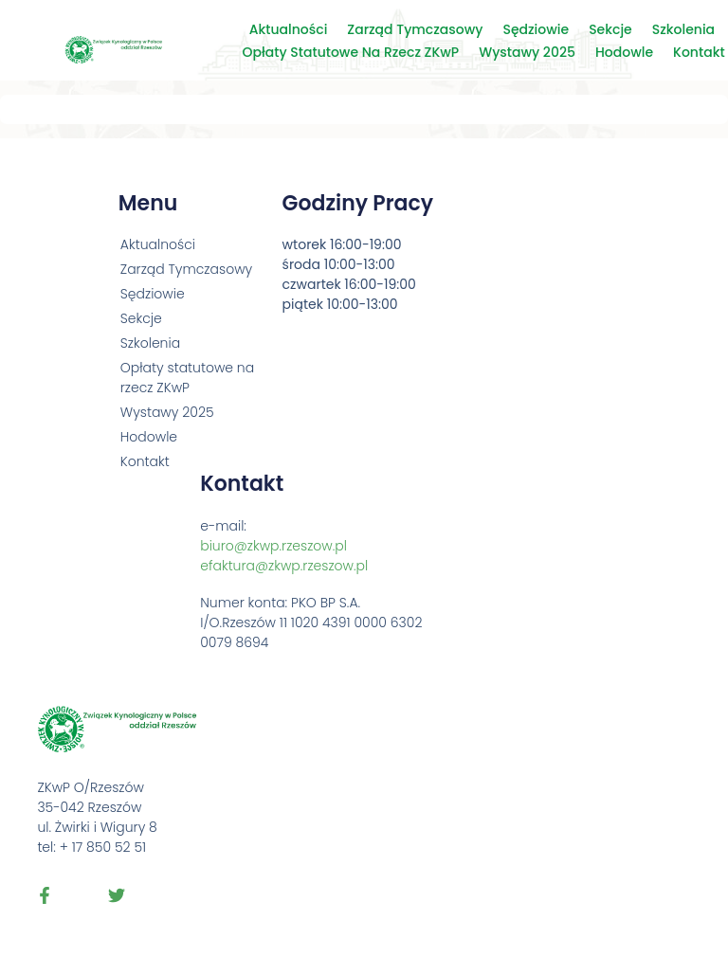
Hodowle (624, 52)
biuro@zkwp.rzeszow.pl (273, 545)
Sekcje (610, 29)
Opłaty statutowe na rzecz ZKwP (351, 52)
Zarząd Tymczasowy (414, 29)
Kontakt (699, 52)
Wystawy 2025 (527, 52)
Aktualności (288, 29)
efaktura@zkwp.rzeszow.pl (284, 565)
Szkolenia (683, 29)
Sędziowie (535, 29)
